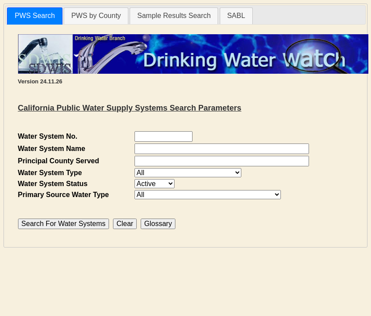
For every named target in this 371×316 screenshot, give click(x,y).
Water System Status (53, 183)
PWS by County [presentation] (96, 15)
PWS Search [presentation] (35, 15)
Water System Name (51, 148)
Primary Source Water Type (63, 194)
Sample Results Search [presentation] (174, 15)
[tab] (34, 16)
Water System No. (47, 136)
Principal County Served (58, 161)
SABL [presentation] (236, 15)
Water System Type (50, 172)
